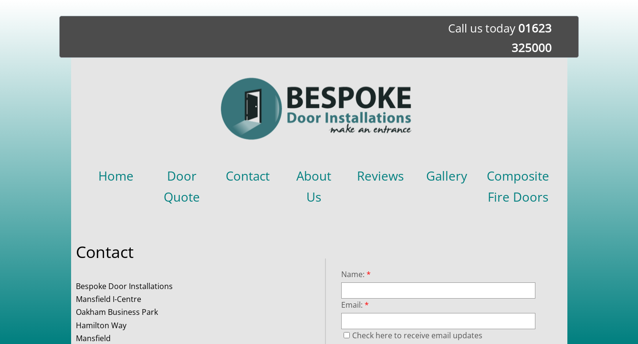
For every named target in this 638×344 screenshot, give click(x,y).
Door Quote (182, 186)
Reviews (380, 175)
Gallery (446, 175)
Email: (355, 305)
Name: (356, 274)
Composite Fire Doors (518, 186)
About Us (313, 186)
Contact (248, 175)
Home (116, 175)
